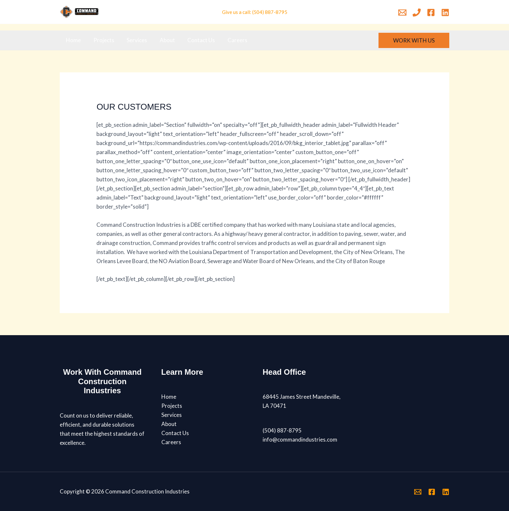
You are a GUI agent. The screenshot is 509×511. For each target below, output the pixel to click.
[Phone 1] (417, 12)
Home (72, 40)
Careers (229, 40)
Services (133, 40)
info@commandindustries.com (300, 439)
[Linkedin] (445, 12)
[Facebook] (431, 12)
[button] (414, 40)
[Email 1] (402, 12)
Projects (101, 40)
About (162, 40)
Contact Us (194, 40)
